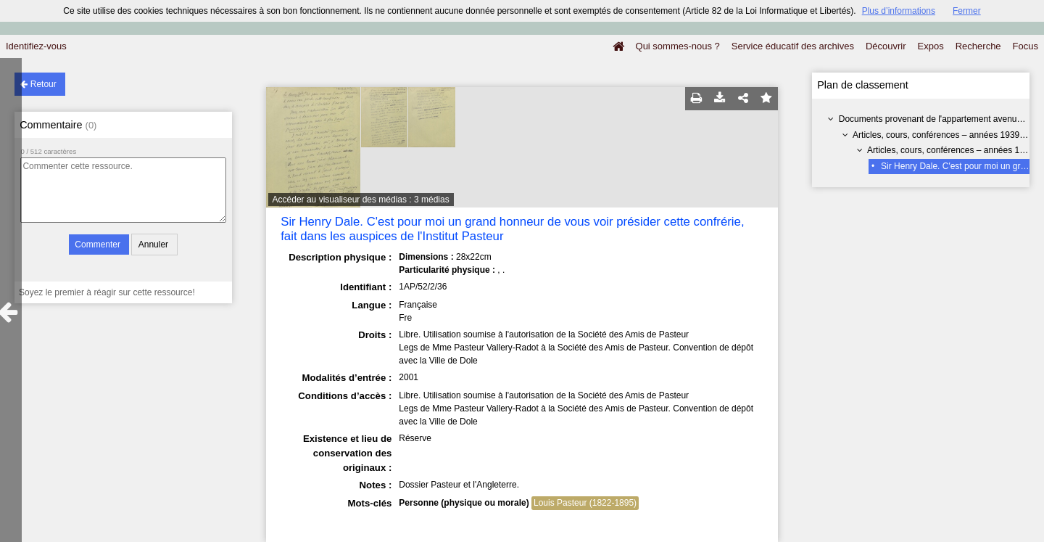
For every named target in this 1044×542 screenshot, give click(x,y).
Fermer (967, 11)
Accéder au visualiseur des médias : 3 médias (361, 199)
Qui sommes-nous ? (678, 46)
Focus (1025, 46)
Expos (931, 46)
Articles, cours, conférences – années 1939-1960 (947, 135)
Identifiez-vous (36, 46)
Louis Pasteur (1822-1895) (585, 503)
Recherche (978, 46)
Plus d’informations (898, 11)
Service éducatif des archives (793, 46)
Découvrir (886, 46)
